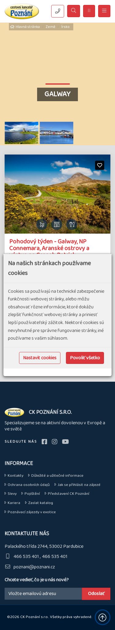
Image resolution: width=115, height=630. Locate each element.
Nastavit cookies (39, 358)
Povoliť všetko (85, 358)
